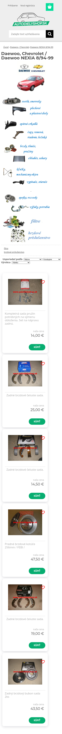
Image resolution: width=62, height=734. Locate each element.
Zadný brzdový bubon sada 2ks (22, 695)
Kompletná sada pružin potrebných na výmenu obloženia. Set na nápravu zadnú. (22, 318)
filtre (6, 248)
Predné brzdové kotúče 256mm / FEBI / (20, 545)
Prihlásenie (13, 5)
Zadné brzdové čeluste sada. (25, 395)
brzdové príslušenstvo (14, 252)
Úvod (6, 47)
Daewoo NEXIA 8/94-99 (41, 47)
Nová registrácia (28, 5)
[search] (49, 34)
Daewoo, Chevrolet (19, 47)
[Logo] (31, 19)
